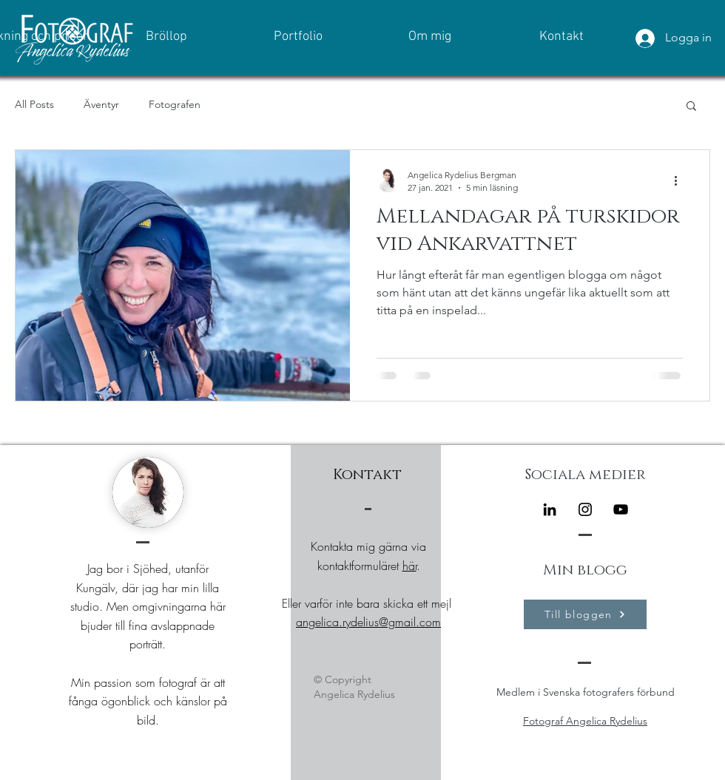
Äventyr (101, 104)
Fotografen (174, 104)
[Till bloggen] (585, 614)
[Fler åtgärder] (680, 180)
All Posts (34, 104)
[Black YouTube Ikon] (621, 509)
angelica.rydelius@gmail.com (368, 622)
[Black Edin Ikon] (550, 509)
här (409, 565)
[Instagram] (585, 509)
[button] (691, 107)
